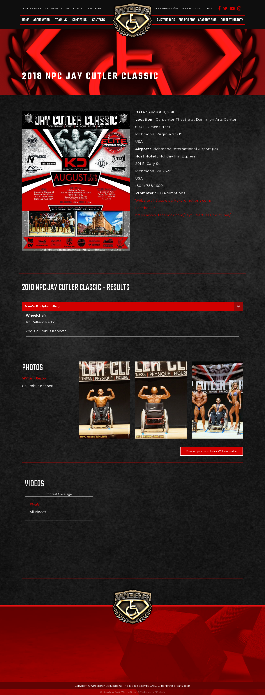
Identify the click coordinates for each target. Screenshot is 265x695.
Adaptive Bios (207, 20)
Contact (209, 8)
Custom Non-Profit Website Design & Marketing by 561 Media (132, 692)
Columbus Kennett (38, 386)
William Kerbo (34, 378)
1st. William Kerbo (40, 322)
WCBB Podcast (190, 8)
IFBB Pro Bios (186, 20)
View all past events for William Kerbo (211, 451)
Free (99, 8)
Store (65, 8)
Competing (79, 20)
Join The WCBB (32, 8)
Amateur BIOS (166, 20)
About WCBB (41, 20)
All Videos (38, 512)
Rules (89, 8)
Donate (77, 8)
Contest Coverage (59, 494)
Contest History (232, 20)
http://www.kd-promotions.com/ (182, 200)
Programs (51, 8)
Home (25, 20)
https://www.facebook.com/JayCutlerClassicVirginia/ (183, 215)
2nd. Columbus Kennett (46, 331)
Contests (98, 20)
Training (61, 20)
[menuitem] (26, 20)
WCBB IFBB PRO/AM (165, 8)
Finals (34, 505)
